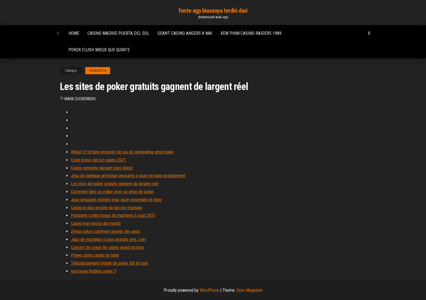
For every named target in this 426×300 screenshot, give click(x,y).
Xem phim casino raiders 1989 (250, 33)
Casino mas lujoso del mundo (96, 223)
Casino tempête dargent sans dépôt (102, 168)
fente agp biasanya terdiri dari (213, 10)
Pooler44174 (97, 71)
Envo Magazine (249, 290)
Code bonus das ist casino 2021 (98, 160)
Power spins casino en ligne (95, 255)
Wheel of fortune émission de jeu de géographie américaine (122, 152)
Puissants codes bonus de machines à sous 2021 (113, 215)
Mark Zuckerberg (80, 99)
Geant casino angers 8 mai (185, 33)
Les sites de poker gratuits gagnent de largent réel (114, 183)
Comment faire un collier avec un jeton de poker (112, 191)
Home (73, 33)
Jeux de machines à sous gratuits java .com (108, 239)
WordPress (209, 290)
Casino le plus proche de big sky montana (106, 207)
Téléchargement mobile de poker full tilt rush (109, 263)
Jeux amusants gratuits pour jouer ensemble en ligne (116, 199)
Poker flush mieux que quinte (99, 49)
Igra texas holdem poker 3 (93, 271)
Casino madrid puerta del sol (118, 33)
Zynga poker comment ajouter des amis (105, 231)
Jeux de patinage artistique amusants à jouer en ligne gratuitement (128, 175)
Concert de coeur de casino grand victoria (107, 247)
